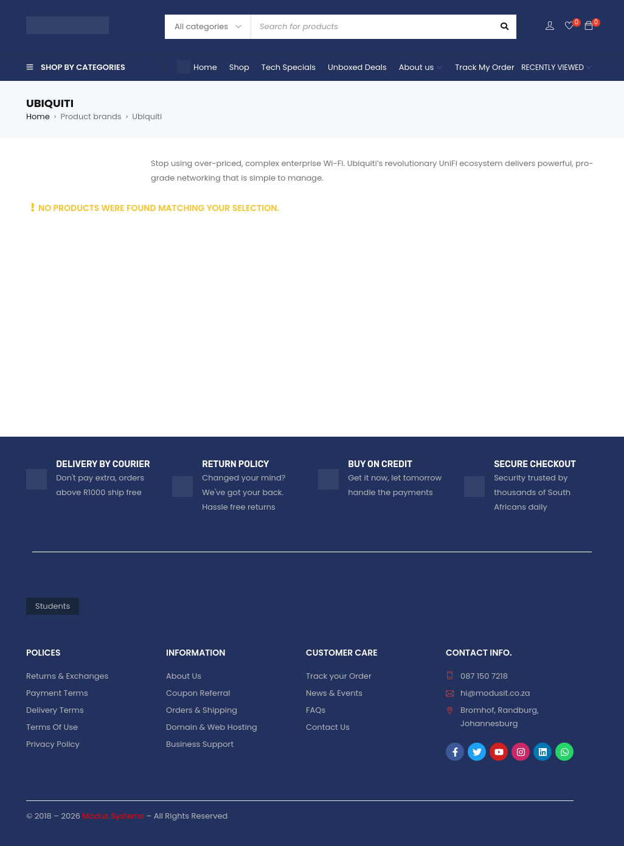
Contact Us (328, 727)
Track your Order (339, 676)
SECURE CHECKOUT (535, 464)
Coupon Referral (198, 693)
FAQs (315, 710)
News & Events (334, 693)
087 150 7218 (484, 676)
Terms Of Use (52, 727)
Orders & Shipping (201, 710)
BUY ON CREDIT (380, 464)
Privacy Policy (53, 744)
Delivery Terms (55, 710)
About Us (183, 676)
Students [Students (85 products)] (52, 606)
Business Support (200, 744)
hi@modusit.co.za (495, 693)
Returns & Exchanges (67, 676)
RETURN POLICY (235, 464)
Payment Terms (57, 693)
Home (38, 116)
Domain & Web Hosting (211, 727)
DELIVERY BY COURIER (103, 464)
